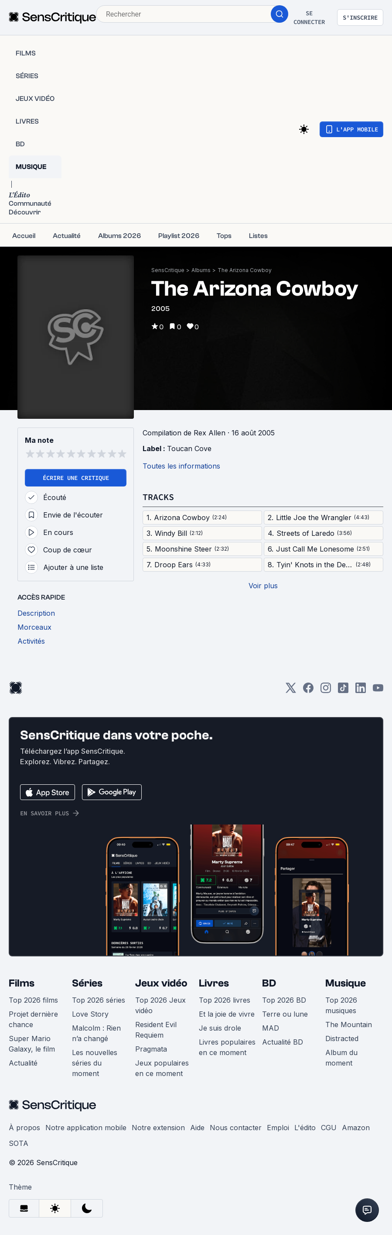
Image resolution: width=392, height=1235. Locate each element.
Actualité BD (282, 1042)
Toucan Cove (189, 448)
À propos (24, 1127)
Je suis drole (220, 1028)
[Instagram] (325, 690)
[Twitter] (291, 690)
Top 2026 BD (284, 1000)
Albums (201, 270)
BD (269, 983)
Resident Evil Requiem (156, 1029)
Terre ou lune (285, 1014)
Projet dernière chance (33, 1019)
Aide (197, 1127)
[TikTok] (343, 690)
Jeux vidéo (161, 983)
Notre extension (158, 1127)
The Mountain (348, 1024)
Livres (214, 983)
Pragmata (151, 1049)
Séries (87, 983)
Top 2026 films (33, 1000)
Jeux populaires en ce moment (162, 1068)
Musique (345, 983)
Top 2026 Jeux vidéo (160, 1005)
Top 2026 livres (224, 1000)
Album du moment (341, 1057)
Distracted (341, 1038)
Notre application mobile (85, 1127)
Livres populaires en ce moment (227, 1047)
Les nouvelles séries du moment (94, 1063)
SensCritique (167, 270)
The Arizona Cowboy (245, 270)
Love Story (90, 1014)
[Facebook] (308, 690)
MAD (270, 1028)
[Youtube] (378, 690)
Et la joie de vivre (227, 1014)
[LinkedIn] (360, 690)
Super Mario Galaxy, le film (32, 1043)
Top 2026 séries (98, 1000)
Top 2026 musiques (341, 1005)
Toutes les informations (181, 466)
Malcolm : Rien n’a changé (96, 1033)
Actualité (23, 1063)
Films (21, 983)
